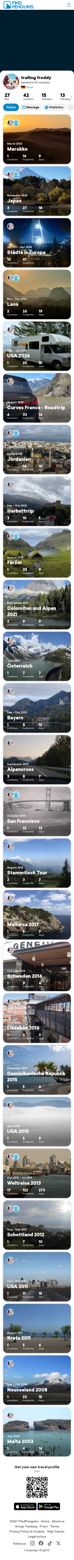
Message (30, 107)
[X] (58, 1544)
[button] (68, 5)
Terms (54, 1526)
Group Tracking (26, 1526)
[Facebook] (41, 1544)
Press (44, 1526)
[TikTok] (49, 1544)
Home (45, 1521)
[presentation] (71, 96)
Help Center (56, 1532)
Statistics (54, 107)
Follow (11, 107)
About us (58, 1521)
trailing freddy (36, 77)
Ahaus (27, 87)
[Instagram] (32, 1544)
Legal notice (37, 1537)
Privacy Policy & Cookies (27, 1532)
